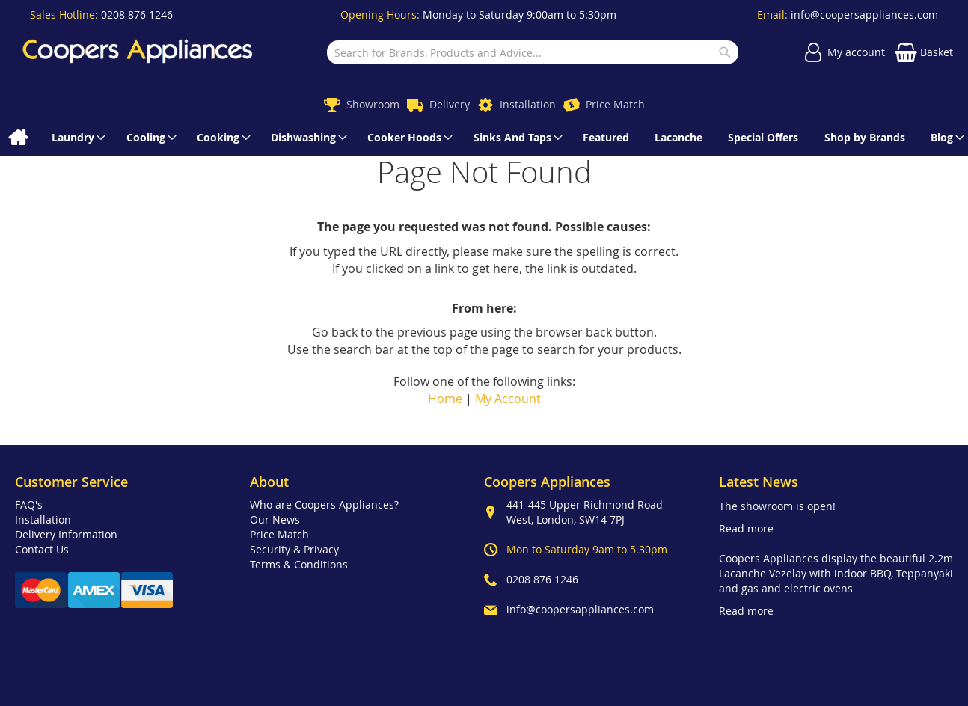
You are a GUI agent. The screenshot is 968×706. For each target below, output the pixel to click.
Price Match (615, 104)
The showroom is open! (777, 506)
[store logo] (137, 53)
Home (445, 398)
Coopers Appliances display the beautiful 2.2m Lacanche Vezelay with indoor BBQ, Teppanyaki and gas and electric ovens (836, 573)
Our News (275, 519)
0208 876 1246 (137, 14)
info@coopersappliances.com (864, 14)
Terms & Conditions (299, 564)
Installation (528, 104)
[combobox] (532, 52)
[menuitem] (17, 138)
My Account (508, 398)
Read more (746, 528)
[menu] (484, 138)
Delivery (449, 104)
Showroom (372, 104)
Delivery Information (66, 534)
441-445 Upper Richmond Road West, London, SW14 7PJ (584, 512)
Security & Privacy (294, 549)
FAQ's (29, 504)
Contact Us (42, 549)
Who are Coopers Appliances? (324, 504)
